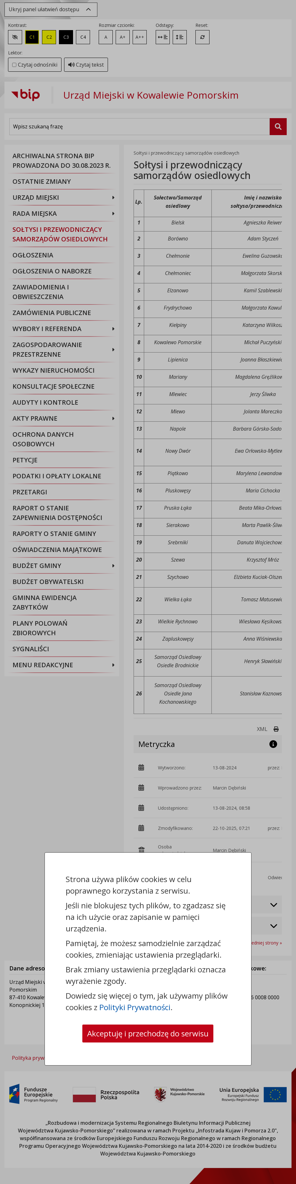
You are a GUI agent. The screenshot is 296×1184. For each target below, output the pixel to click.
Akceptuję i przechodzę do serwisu (148, 1033)
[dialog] (148, 592)
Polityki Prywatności (134, 1007)
